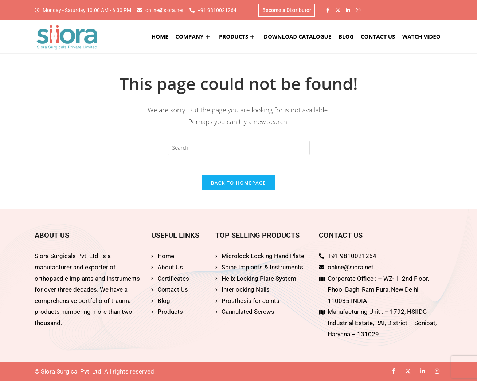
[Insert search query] (239, 148)
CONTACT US (379, 37)
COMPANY (196, 37)
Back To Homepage (238, 185)
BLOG (347, 37)
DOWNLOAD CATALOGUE (300, 37)
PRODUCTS (240, 37)
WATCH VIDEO (422, 37)
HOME (164, 37)
